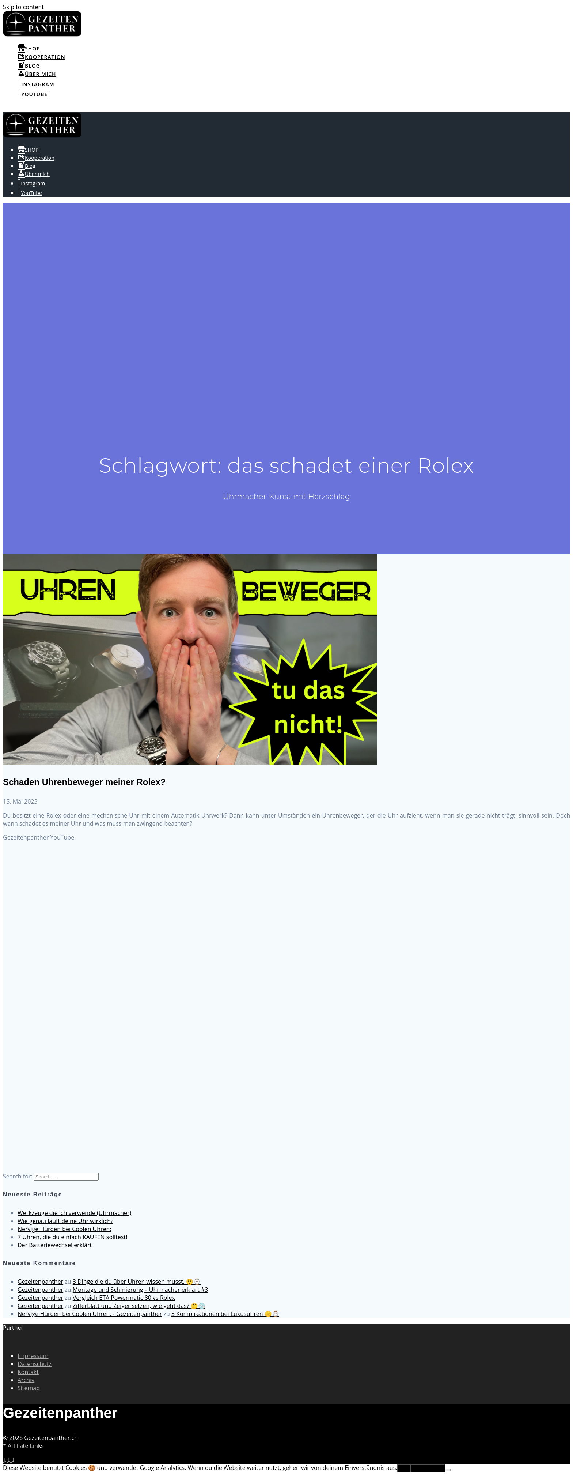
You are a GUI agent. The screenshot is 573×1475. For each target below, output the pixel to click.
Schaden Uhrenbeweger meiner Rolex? (84, 782)
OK (403, 1468)
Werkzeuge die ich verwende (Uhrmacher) (74, 1213)
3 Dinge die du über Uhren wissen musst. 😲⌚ (137, 1282)
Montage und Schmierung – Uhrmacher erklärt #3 (140, 1290)
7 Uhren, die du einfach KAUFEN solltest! (72, 1237)
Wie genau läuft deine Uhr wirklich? (65, 1221)
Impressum (33, 1356)
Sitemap (29, 1388)
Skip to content (23, 7)
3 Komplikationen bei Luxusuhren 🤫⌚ (225, 1314)
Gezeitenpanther (40, 1282)
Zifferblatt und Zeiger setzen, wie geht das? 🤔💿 (139, 1306)
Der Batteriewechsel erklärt (55, 1245)
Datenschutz (35, 1364)
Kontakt (28, 1372)
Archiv (26, 1380)
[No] (448, 1470)
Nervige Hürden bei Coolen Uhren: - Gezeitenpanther (90, 1314)
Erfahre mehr (427, 1468)
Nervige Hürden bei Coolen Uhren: (64, 1229)
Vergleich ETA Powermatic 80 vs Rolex (124, 1298)
